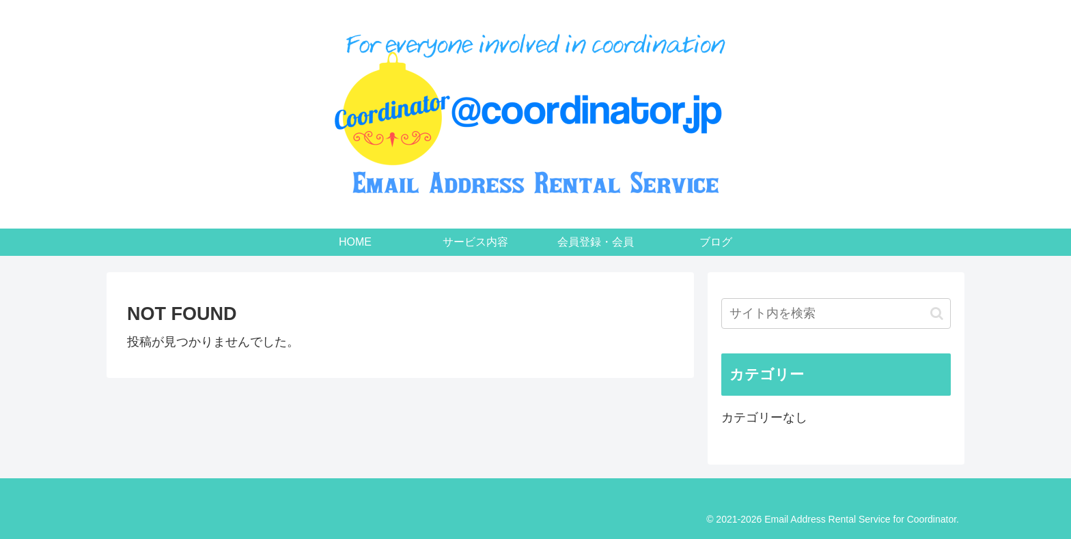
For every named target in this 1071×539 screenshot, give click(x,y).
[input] (836, 313)
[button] (937, 313)
